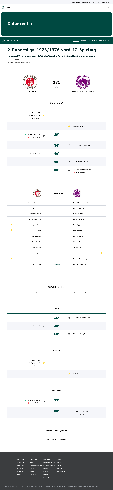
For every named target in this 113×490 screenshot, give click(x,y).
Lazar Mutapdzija (35, 253)
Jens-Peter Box (36, 208)
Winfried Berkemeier (80, 242)
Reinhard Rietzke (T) (34, 203)
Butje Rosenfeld (36, 236)
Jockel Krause (36, 264)
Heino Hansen (36, 247)
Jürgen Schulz (77, 247)
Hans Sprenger (81, 172)
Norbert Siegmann (79, 219)
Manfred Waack (33, 134)
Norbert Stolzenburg (83, 145)
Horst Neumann (35, 118)
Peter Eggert (77, 225)
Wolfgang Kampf (34, 115)
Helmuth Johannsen (79, 264)
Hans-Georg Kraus (82, 161)
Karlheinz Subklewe (79, 126)
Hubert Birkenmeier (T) (80, 203)
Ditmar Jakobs (78, 230)
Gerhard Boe (25, 62)
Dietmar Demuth (35, 213)
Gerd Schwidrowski (82, 169)
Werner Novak (78, 213)
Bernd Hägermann (35, 219)
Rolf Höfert (36, 112)
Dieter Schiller (35, 137)
